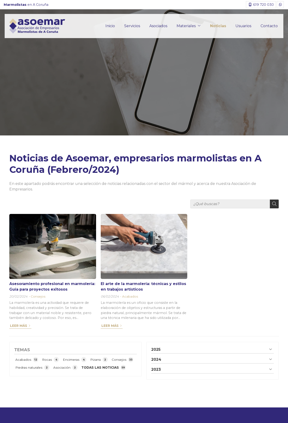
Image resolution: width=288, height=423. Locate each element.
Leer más (18, 326)
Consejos (38, 296)
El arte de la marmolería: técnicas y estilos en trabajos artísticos (143, 287)
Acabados (130, 296)
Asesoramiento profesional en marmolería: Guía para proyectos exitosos (52, 287)
